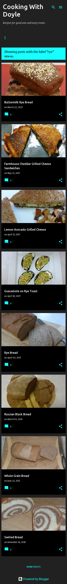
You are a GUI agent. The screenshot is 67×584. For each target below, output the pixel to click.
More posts (34, 567)
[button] (60, 114)
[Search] (53, 7)
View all (9, 56)
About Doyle (25, 38)
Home (6, 38)
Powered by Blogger (33, 579)
